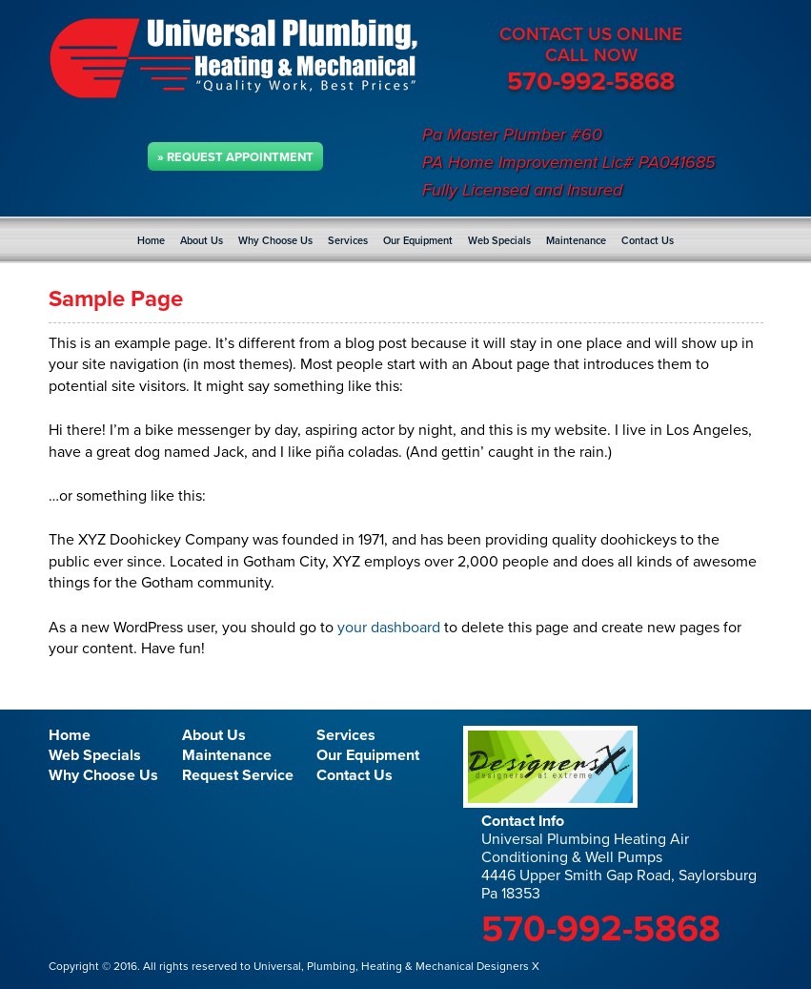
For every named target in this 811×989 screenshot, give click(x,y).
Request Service (238, 775)
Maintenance (576, 241)
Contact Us (647, 241)
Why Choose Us (275, 241)
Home (151, 241)
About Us (201, 241)
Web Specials (499, 241)
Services (348, 241)
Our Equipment (418, 241)
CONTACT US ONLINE (590, 34)
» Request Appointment (235, 157)
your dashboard (388, 627)
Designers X (506, 966)
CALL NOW (591, 55)
